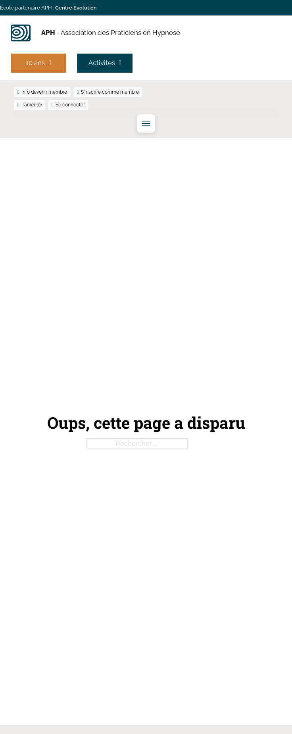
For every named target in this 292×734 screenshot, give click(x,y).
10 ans (38, 63)
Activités (104, 63)
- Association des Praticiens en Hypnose (110, 33)
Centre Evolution (76, 8)
